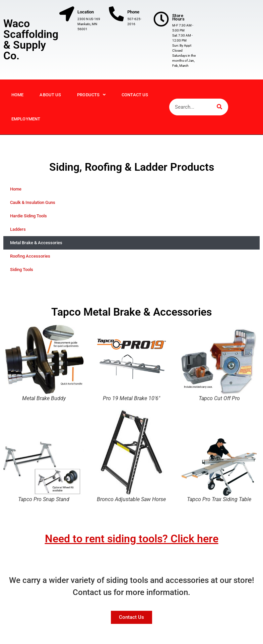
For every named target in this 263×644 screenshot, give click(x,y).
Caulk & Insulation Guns (32, 207)
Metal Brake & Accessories (36, 247)
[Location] (67, 15)
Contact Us (135, 99)
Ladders (18, 234)
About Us (50, 99)
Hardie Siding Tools (28, 220)
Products (91, 99)
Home (17, 99)
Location (87, 11)
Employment (25, 123)
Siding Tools (21, 274)
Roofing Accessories (30, 261)
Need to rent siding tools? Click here (131, 543)
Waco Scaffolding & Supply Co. (30, 42)
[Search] (219, 112)
